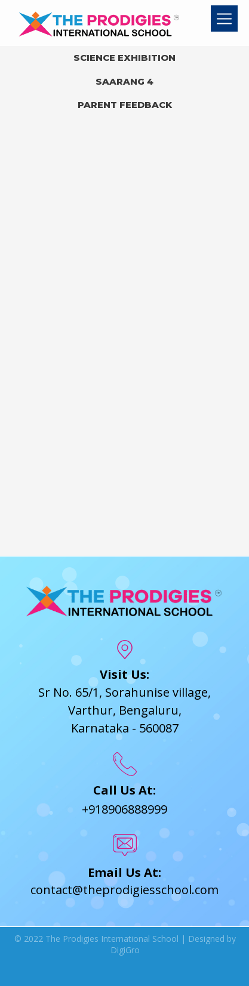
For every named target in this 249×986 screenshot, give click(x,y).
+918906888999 (124, 809)
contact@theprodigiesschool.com (124, 890)
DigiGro (125, 950)
